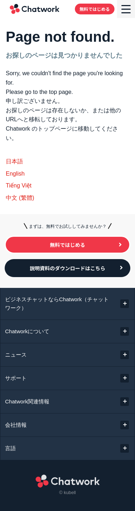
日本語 (14, 161)
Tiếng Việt (18, 185)
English (15, 174)
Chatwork (34, 9)
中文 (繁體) (20, 198)
